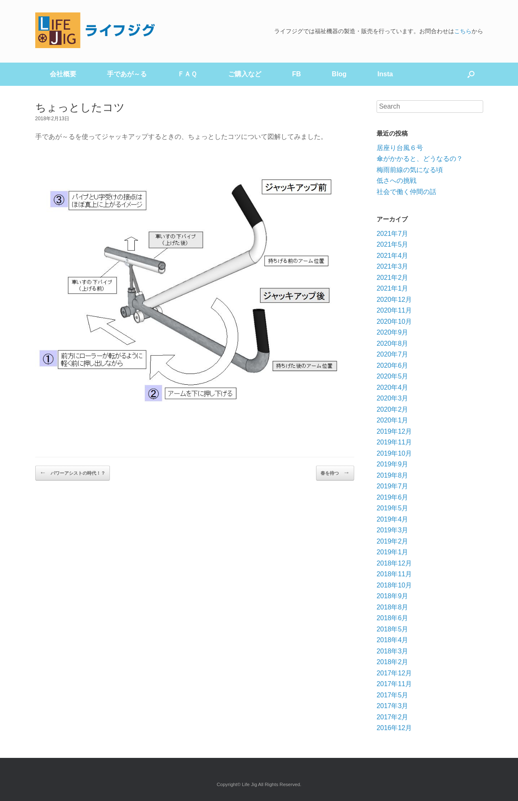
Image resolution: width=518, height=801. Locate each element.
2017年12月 (394, 673)
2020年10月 (394, 321)
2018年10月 (394, 585)
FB (296, 74)
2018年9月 (393, 596)
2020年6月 (393, 365)
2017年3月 (393, 705)
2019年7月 (393, 486)
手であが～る (127, 74)
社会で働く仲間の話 (406, 191)
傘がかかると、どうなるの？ (420, 158)
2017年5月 (393, 695)
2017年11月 (394, 683)
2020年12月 (394, 299)
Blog (339, 74)
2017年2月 (393, 717)
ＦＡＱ (187, 74)
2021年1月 (393, 288)
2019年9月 (393, 464)
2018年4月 (393, 639)
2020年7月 (393, 354)
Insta (385, 74)
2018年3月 (393, 651)
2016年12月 (394, 727)
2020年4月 (393, 387)
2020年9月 (393, 332)
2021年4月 (393, 255)
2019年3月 (393, 530)
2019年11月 (394, 442)
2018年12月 (394, 563)
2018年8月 (393, 607)
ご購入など (244, 74)
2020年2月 (393, 409)
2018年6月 (393, 617)
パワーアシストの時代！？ (72, 472)
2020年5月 (393, 376)
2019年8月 (393, 475)
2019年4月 (393, 519)
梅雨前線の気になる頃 (410, 169)
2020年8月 (393, 343)
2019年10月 (394, 453)
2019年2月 (393, 541)
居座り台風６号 (400, 147)
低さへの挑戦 (396, 180)
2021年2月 (393, 277)
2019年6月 (393, 497)
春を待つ (335, 472)
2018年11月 (394, 574)
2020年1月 (393, 420)
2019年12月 (394, 431)
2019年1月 (393, 552)
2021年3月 (393, 266)
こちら (463, 31)
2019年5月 (393, 508)
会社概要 (63, 74)
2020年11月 (394, 310)
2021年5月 (393, 244)
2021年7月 (393, 233)
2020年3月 (393, 398)
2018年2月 (393, 661)
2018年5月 (393, 629)
